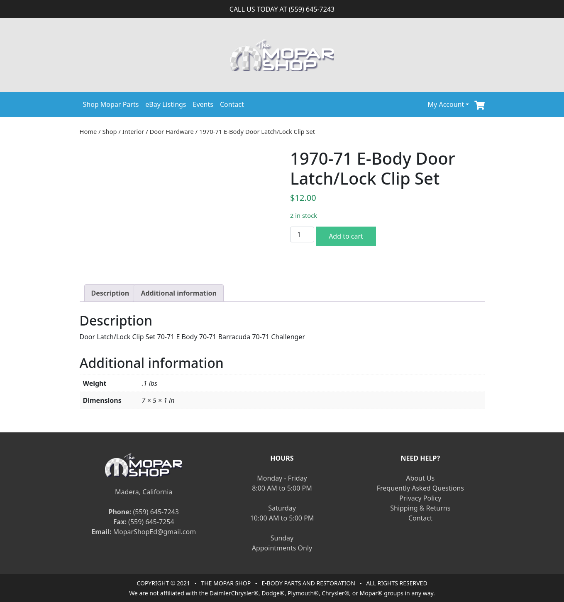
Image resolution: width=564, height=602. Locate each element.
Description (110, 293)
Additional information (179, 293)
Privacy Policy (420, 498)
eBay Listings (165, 104)
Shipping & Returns (420, 508)
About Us (420, 478)
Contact (232, 104)
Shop (110, 131)
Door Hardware (172, 131)
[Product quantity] (302, 234)
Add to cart (346, 236)
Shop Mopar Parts (111, 104)
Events (203, 104)
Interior (133, 131)
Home (88, 131)
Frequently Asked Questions (420, 488)
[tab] (110, 293)
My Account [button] (446, 104)
